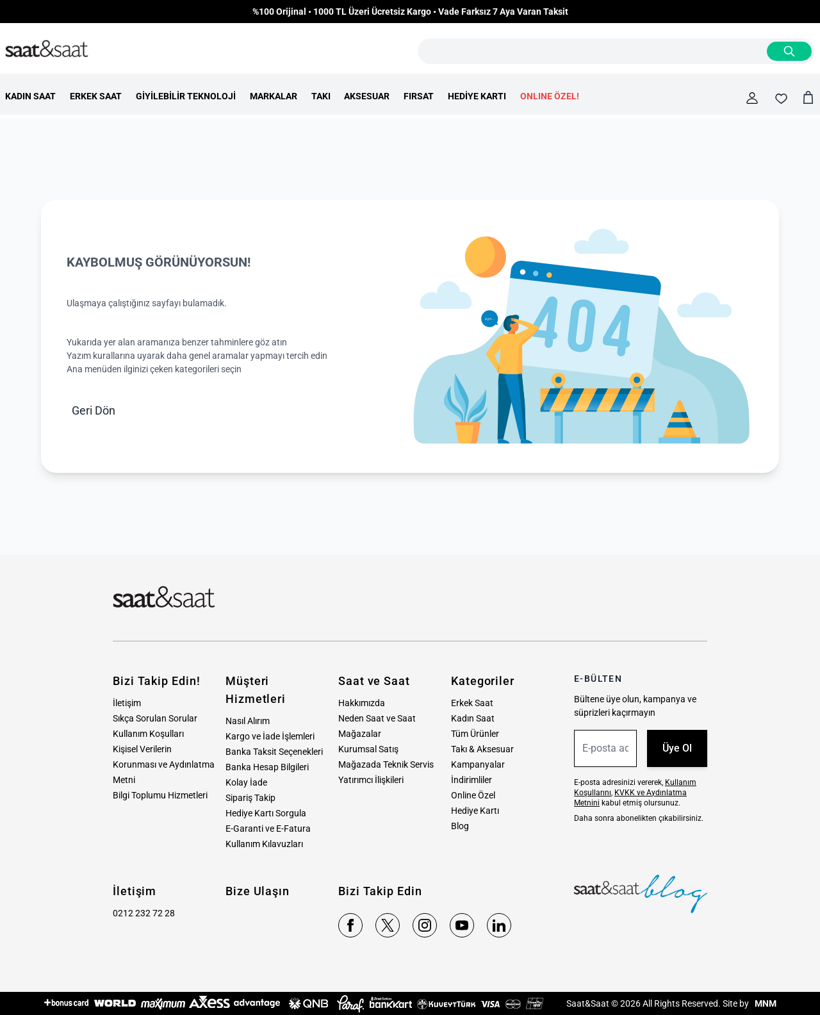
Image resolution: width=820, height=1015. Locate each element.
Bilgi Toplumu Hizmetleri (160, 795)
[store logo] (46, 49)
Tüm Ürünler (475, 734)
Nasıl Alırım (248, 721)
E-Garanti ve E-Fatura (268, 828)
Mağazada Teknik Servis (386, 764)
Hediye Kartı (475, 810)
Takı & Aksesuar (482, 749)
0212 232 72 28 (144, 913)
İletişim (127, 703)
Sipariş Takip (250, 798)
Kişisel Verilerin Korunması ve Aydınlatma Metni (164, 764)
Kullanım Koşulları (148, 734)
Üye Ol (677, 748)
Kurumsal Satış (368, 749)
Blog (460, 826)
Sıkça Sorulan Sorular (155, 718)
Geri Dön (93, 410)
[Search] (789, 51)
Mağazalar (359, 734)
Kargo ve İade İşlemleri (270, 736)
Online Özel (473, 795)
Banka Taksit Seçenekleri (274, 752)
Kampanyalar (478, 764)
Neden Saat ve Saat (377, 718)
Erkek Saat (472, 703)
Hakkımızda (361, 703)
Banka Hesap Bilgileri (267, 767)
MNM (764, 1003)
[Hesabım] (752, 98)
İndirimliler (471, 780)
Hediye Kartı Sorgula (266, 813)
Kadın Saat (473, 718)
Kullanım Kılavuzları (264, 844)
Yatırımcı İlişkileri (371, 780)
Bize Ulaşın (258, 891)
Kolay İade (246, 782)
